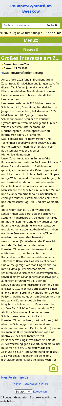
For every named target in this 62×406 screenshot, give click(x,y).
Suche (52, 25)
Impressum (30, 383)
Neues (31, 49)
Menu (31, 40)
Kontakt (43, 383)
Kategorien (40, 391)
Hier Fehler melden (15, 377)
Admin (17, 383)
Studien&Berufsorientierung (22, 73)
